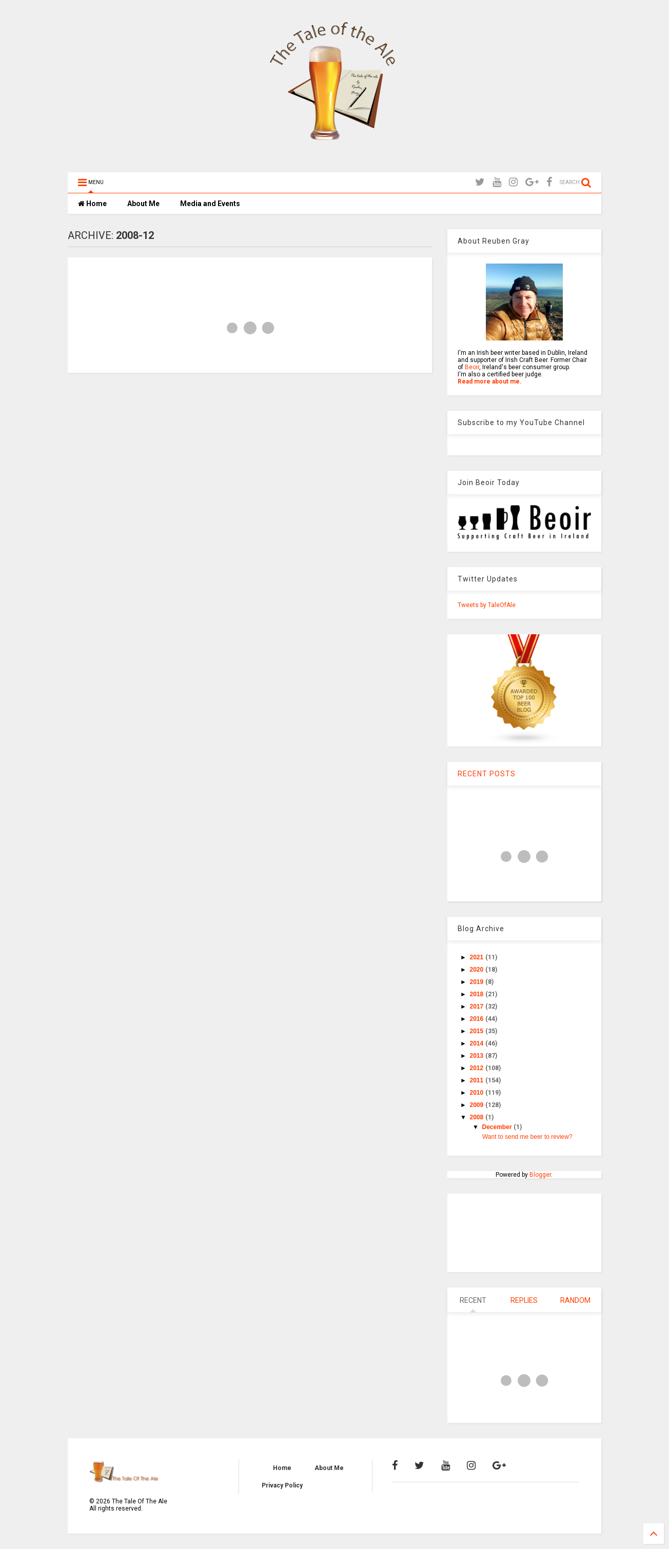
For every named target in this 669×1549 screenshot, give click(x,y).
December (498, 1127)
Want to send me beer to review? (527, 1136)
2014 (477, 1043)
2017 (477, 1006)
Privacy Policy (282, 1485)
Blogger (540, 1174)
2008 (477, 1117)
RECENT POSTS (487, 774)
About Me (143, 203)
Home (92, 203)
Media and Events (210, 203)
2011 (477, 1080)
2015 (477, 1031)
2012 (477, 1068)
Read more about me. (490, 381)
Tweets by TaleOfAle (487, 605)
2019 (477, 981)
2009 (477, 1105)
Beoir (472, 367)
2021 (477, 957)
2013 (477, 1055)
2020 (477, 969)
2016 (477, 1018)
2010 (477, 1092)
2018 (477, 994)
